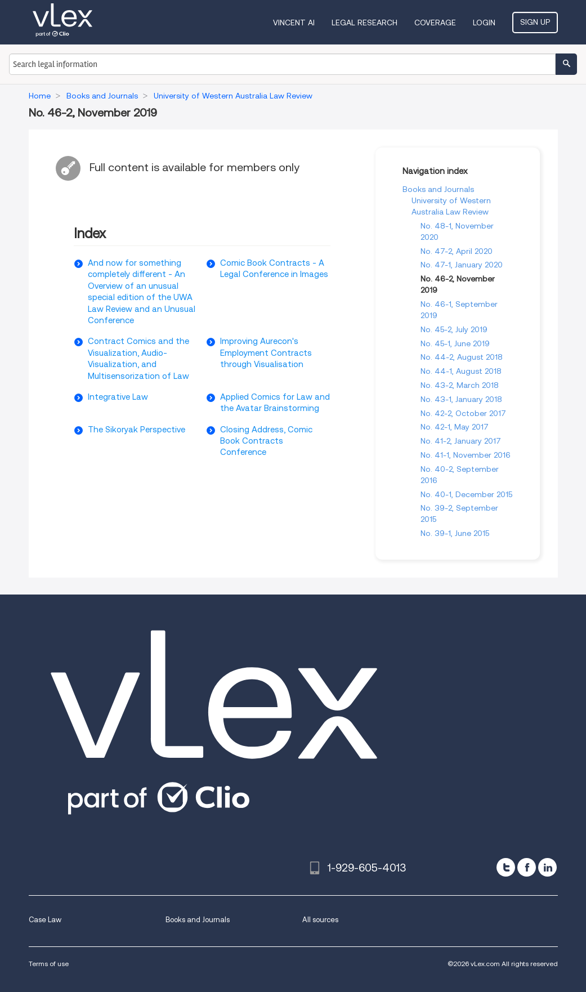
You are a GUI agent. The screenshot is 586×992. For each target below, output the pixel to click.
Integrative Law (118, 396)
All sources (320, 919)
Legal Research (364, 22)
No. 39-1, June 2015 (455, 533)
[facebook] (526, 867)
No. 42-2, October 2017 (463, 413)
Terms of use (49, 963)
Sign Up (535, 21)
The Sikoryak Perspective (136, 429)
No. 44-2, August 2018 (462, 356)
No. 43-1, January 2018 (461, 399)
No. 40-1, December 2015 (466, 494)
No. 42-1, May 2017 (455, 426)
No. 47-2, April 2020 (457, 251)
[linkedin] (547, 867)
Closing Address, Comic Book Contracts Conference (266, 441)
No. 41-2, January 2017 (461, 440)
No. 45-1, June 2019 (455, 343)
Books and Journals (438, 189)
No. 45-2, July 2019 (454, 329)
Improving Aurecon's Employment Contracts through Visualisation (266, 353)
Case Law (45, 919)
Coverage (435, 22)
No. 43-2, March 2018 (460, 385)
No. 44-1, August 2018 (461, 371)
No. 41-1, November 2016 (466, 454)
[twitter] (505, 867)
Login (484, 22)
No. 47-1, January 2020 (462, 264)
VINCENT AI (294, 22)
